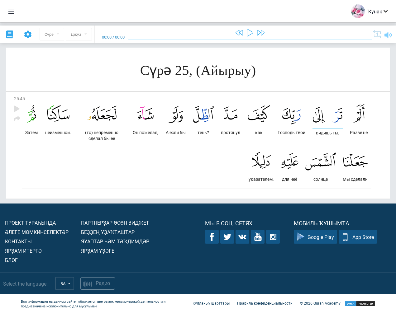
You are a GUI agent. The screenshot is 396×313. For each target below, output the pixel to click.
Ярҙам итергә (23, 250)
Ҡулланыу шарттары (211, 303)
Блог (11, 260)
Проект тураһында (30, 222)
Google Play (315, 237)
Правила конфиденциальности (265, 303)
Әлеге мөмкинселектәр (37, 232)
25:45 (19, 98)
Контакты (18, 241)
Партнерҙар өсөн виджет (115, 222)
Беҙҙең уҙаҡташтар (108, 232)
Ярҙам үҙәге (97, 250)
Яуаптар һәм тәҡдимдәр (115, 241)
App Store (358, 237)
